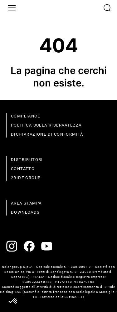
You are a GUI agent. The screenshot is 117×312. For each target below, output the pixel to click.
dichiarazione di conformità (47, 134)
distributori (27, 159)
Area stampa (26, 203)
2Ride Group (26, 177)
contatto (23, 168)
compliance (25, 116)
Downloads (25, 212)
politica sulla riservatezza (46, 125)
